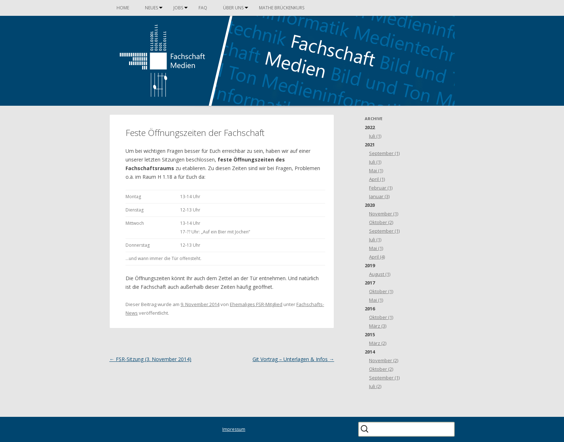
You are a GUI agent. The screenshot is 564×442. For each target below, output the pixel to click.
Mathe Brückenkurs (281, 8)
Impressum (233, 429)
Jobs (178, 8)
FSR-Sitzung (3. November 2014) (150, 359)
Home (123, 8)
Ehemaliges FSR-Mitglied (256, 304)
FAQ (203, 8)
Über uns (233, 8)
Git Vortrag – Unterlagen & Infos (293, 359)
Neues (151, 8)
